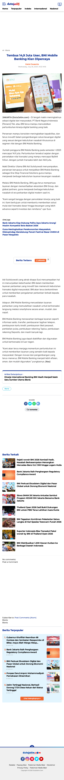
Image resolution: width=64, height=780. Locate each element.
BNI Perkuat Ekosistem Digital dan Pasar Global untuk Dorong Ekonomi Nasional (24, 664)
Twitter (38, 760)
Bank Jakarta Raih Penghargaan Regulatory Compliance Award (22, 650)
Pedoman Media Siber (36, 765)
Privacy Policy (22, 768)
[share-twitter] (30, 403)
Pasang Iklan (22, 765)
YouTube (43, 760)
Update (40, 260)
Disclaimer (51, 765)
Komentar (32, 409)
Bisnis (7, 389)
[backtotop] (32, 747)
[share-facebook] (26, 403)
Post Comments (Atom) (25, 618)
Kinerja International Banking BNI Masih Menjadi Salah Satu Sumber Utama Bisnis (31, 378)
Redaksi (12, 765)
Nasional (54, 9)
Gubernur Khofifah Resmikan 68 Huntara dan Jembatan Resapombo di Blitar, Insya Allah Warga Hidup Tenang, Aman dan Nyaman (25, 640)
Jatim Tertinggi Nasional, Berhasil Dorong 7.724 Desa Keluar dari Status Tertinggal (24, 687)
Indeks (28, 9)
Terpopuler (16, 9)
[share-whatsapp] (34, 403)
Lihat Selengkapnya (32, 698)
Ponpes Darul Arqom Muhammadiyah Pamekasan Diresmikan (25, 674)
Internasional (40, 9)
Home (5, 9)
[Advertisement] (32, 29)
